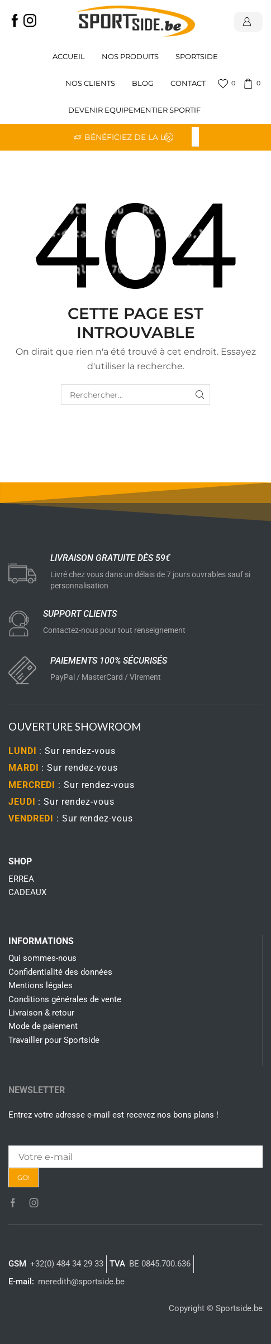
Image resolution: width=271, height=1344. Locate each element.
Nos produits (130, 56)
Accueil (69, 56)
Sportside (196, 56)
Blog (143, 83)
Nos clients (90, 83)
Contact (188, 83)
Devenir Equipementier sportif (135, 110)
